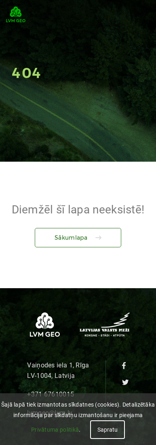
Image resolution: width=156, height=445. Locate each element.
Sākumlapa (71, 237)
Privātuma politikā (55, 429)
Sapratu (107, 429)
